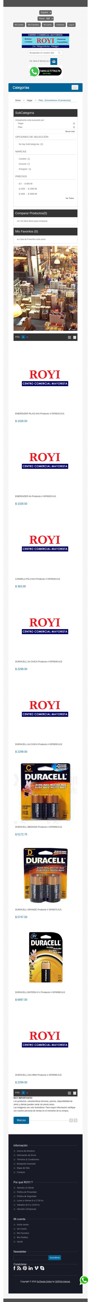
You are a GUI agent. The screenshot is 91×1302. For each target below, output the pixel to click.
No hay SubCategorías (29, 144)
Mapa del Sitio (23, 1168)
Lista (74, 337)
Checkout (60, 25)
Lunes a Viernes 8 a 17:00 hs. (30, 1200)
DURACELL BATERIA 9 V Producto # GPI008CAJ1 (40, 992)
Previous (71, 1120)
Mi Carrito (48, 25)
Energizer (23, 169)
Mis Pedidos (22, 1237)
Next (75, 1120)
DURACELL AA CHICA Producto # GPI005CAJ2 (38, 744)
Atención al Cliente (25, 1188)
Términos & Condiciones (28, 1159)
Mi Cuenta (19, 25)
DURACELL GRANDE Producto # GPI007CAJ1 (38, 909)
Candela (23, 159)
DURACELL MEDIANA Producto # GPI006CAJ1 (38, 827)
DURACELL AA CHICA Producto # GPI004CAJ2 (38, 661)
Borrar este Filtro (74, 123)
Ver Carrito (22, 1229)
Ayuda (20, 1241)
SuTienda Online (44, 1281)
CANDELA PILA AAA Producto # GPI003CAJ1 (37, 579)
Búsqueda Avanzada (26, 1164)
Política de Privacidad (26, 1192)
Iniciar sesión (23, 1224)
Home (18, 100)
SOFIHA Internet (62, 1281)
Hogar (30, 100)
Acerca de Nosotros (26, 1151)
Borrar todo (70, 131)
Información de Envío (26, 1155)
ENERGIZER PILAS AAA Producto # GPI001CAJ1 (39, 413)
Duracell (23, 164)
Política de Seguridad (26, 1196)
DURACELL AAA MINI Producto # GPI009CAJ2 (38, 1075)
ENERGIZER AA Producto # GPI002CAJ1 (35, 496)
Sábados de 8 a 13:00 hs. (28, 1205)
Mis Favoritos (33, 25)
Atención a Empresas (26, 1209)
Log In (71, 25)
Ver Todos (70, 198)
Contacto (21, 1172)
